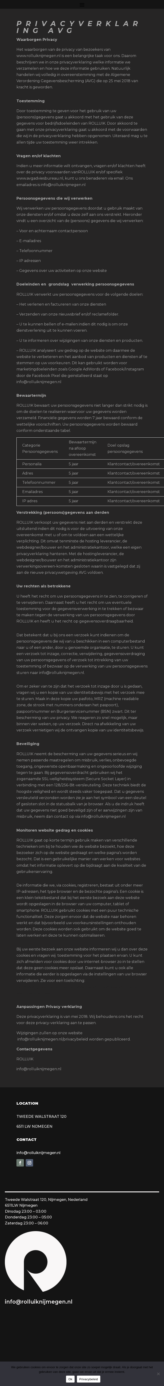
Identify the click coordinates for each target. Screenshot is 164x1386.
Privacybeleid (88, 1379)
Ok (70, 1379)
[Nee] (158, 1373)
